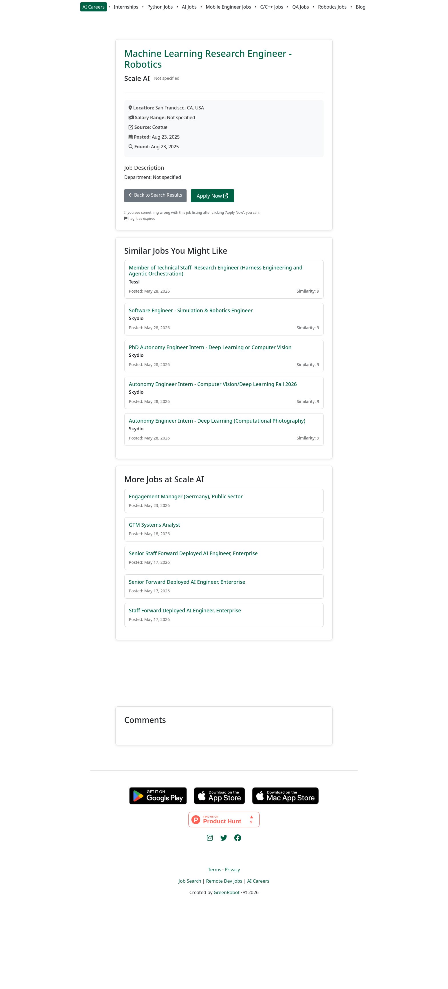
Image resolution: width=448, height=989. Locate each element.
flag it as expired (139, 218)
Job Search (190, 881)
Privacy (232, 869)
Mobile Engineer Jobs (228, 7)
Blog (360, 7)
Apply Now (212, 195)
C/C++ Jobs (271, 7)
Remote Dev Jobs (224, 881)
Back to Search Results (155, 195)
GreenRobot (227, 892)
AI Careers (94, 7)
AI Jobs (189, 7)
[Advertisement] (224, 670)
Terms (214, 869)
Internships (126, 7)
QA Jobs (300, 7)
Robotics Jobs (332, 7)
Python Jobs (160, 7)
